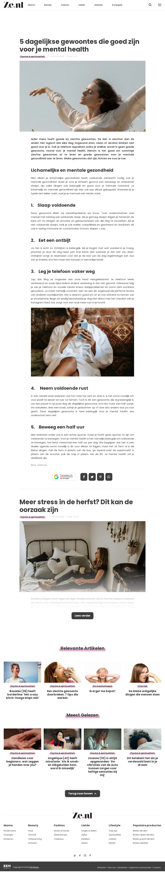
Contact (156, 867)
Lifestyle (98, 4)
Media (112, 843)
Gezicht (32, 834)
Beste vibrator (140, 830)
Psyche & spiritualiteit (32, 56)
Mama (31, 4)
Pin (101, 477)
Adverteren (122, 867)
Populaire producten (147, 825)
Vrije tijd (113, 830)
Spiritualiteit (115, 834)
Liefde (82, 4)
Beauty (48, 4)
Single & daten (89, 830)
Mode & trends (61, 830)
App (110, 477)
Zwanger (8, 834)
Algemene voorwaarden (140, 867)
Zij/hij (84, 834)
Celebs (112, 838)
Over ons (112, 867)
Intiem (84, 843)
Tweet (92, 477)
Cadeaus (59, 838)
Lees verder (82, 616)
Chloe (76, 517)
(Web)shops (60, 834)
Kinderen (8, 838)
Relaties (85, 838)
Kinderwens (10, 830)
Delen (83, 477)
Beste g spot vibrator (144, 838)
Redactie (101, 867)
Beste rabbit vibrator (143, 834)
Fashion (65, 4)
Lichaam (32, 843)
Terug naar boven (80, 794)
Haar (30, 830)
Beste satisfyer (140, 843)
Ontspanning (35, 838)
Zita (75, 56)
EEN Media (34, 867)
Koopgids (117, 4)
